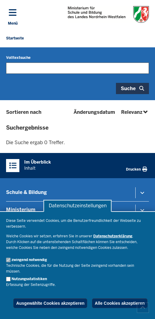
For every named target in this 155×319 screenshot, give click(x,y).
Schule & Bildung (26, 192)
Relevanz (135, 112)
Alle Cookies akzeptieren (120, 303)
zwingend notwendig (29, 259)
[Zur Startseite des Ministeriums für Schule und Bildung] (108, 14)
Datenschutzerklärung (112, 236)
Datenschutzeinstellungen (78, 206)
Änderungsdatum (94, 112)
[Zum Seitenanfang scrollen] (143, 308)
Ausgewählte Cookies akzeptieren (50, 303)
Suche (128, 88)
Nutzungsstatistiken (29, 279)
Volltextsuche (18, 57)
